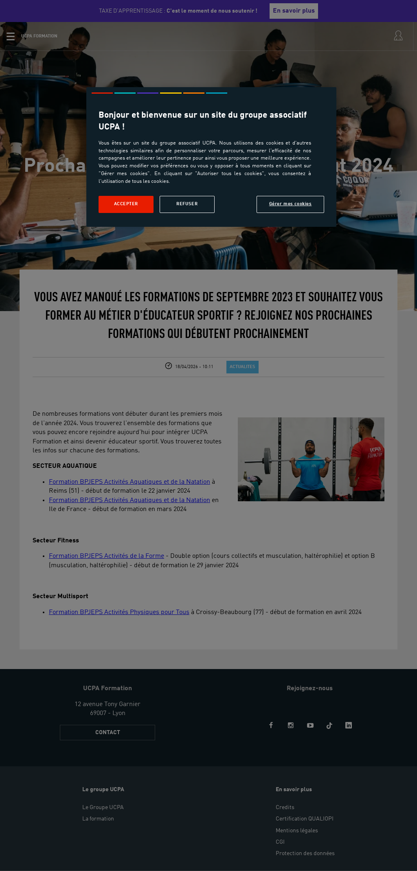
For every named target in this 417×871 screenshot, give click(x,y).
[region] (211, 157)
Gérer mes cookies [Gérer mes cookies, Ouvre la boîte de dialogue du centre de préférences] (290, 204)
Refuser (187, 204)
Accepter (126, 204)
